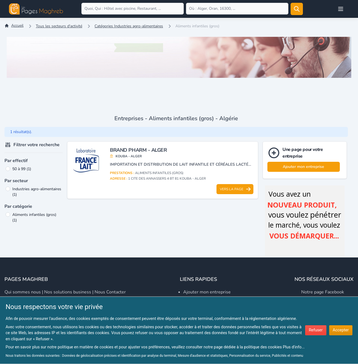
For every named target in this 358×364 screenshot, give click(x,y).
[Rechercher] (297, 9)
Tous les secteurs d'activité (59, 26)
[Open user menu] (341, 9)
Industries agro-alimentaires (36, 191)
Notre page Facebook (322, 292)
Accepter (341, 330)
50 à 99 (21, 169)
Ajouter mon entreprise (303, 166)
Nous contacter (110, 292)
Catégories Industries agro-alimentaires (129, 26)
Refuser (315, 330)
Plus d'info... (294, 347)
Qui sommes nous (22, 292)
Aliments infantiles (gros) (34, 217)
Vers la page (235, 189)
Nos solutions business (67, 292)
